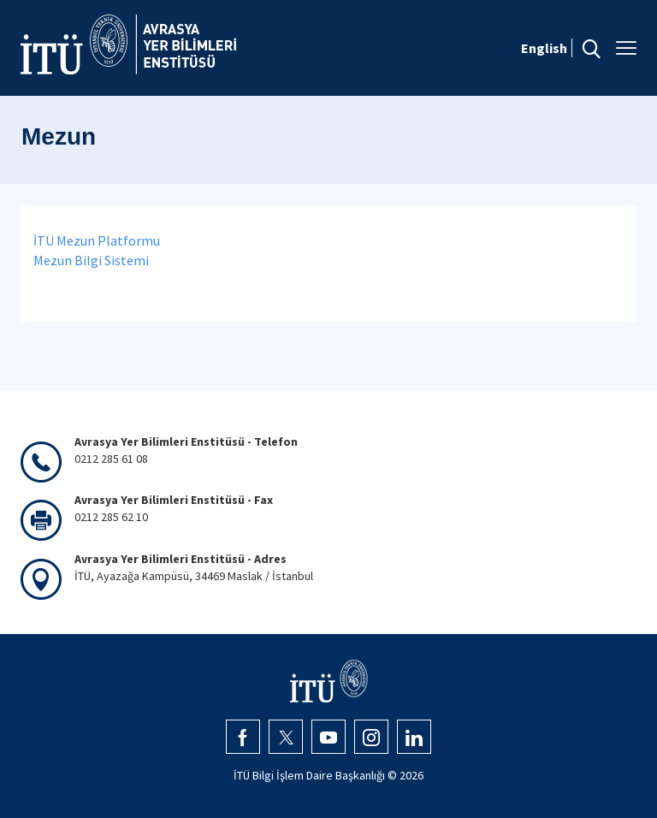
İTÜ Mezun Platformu (96, 240)
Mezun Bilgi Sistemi (91, 260)
